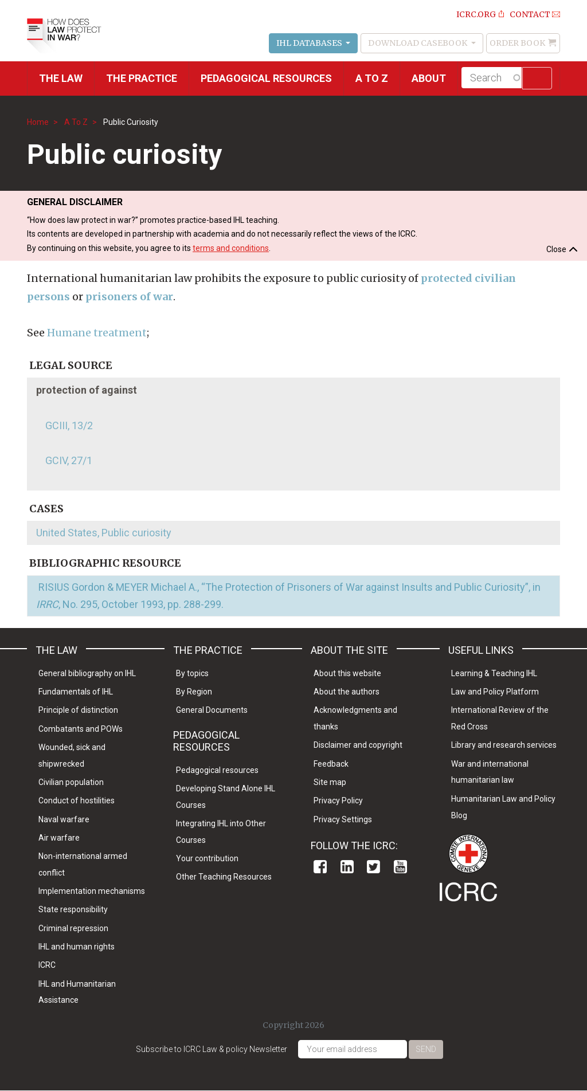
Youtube (400, 866)
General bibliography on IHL (87, 673)
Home (38, 122)
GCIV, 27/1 (68, 460)
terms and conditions (231, 248)
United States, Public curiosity (103, 533)
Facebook (320, 866)
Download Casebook (418, 43)
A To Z (76, 122)
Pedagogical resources (266, 78)
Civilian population (71, 782)
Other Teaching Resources (224, 876)
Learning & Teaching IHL (494, 673)
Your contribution (207, 858)
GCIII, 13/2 (69, 425)
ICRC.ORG (476, 14)
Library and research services (504, 744)
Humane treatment (97, 332)
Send (426, 1049)
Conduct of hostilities (76, 800)
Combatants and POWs (80, 728)
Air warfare (59, 837)
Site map (330, 782)
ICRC (47, 965)
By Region (194, 691)
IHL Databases (310, 43)
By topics (192, 673)
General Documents (212, 710)
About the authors (346, 691)
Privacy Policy (338, 800)
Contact (530, 14)
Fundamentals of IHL (75, 691)
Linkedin (347, 866)
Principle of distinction (78, 710)
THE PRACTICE (141, 78)
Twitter (373, 866)
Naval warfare (63, 819)
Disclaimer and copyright (358, 744)
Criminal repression (73, 928)
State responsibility (73, 909)
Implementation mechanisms (91, 891)
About (429, 78)
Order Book (517, 43)
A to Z (371, 78)
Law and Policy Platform (495, 691)
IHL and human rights (76, 946)
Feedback (331, 763)
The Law (61, 78)
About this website (347, 673)
